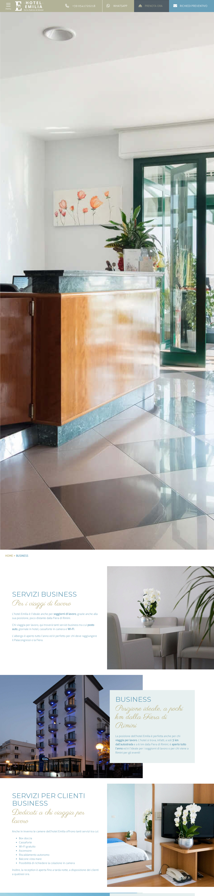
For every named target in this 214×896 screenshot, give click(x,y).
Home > (10, 555)
